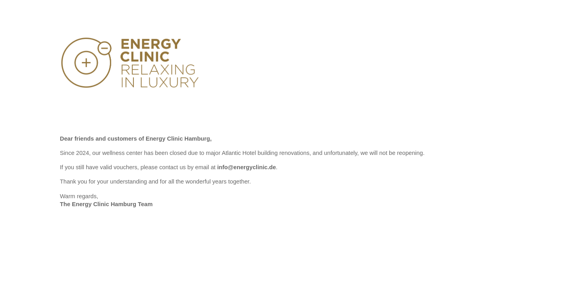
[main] (286, 175)
